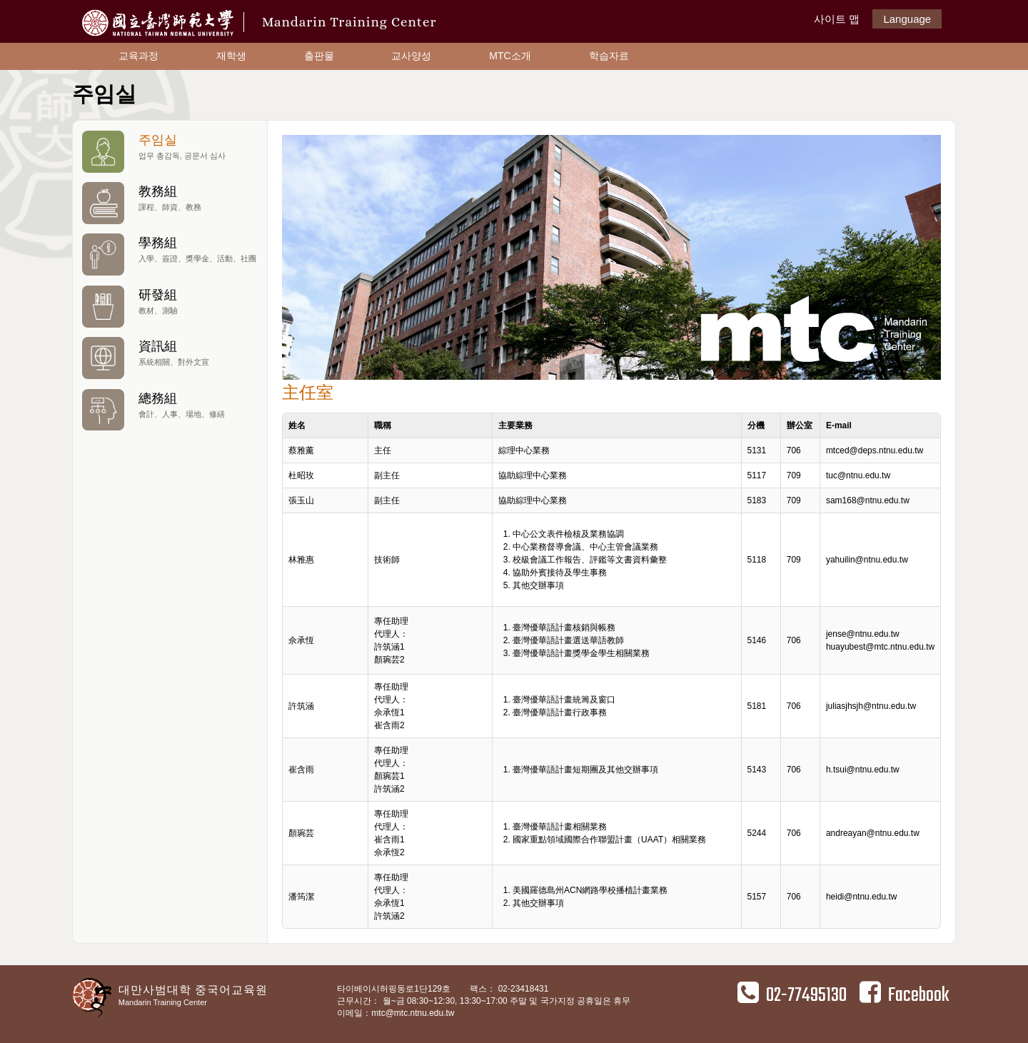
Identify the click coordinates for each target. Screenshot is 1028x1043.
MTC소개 (509, 55)
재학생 (231, 55)
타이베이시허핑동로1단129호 (395, 989)
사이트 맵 (837, 19)
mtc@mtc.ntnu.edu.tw (412, 1013)
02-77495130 (792, 995)
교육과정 (138, 55)
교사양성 (411, 55)
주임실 (169, 151)
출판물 (319, 55)
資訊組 (169, 357)
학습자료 (609, 55)
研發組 (169, 306)
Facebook (904, 995)
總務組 (169, 409)
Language (907, 19)
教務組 (169, 202)
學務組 (169, 253)
